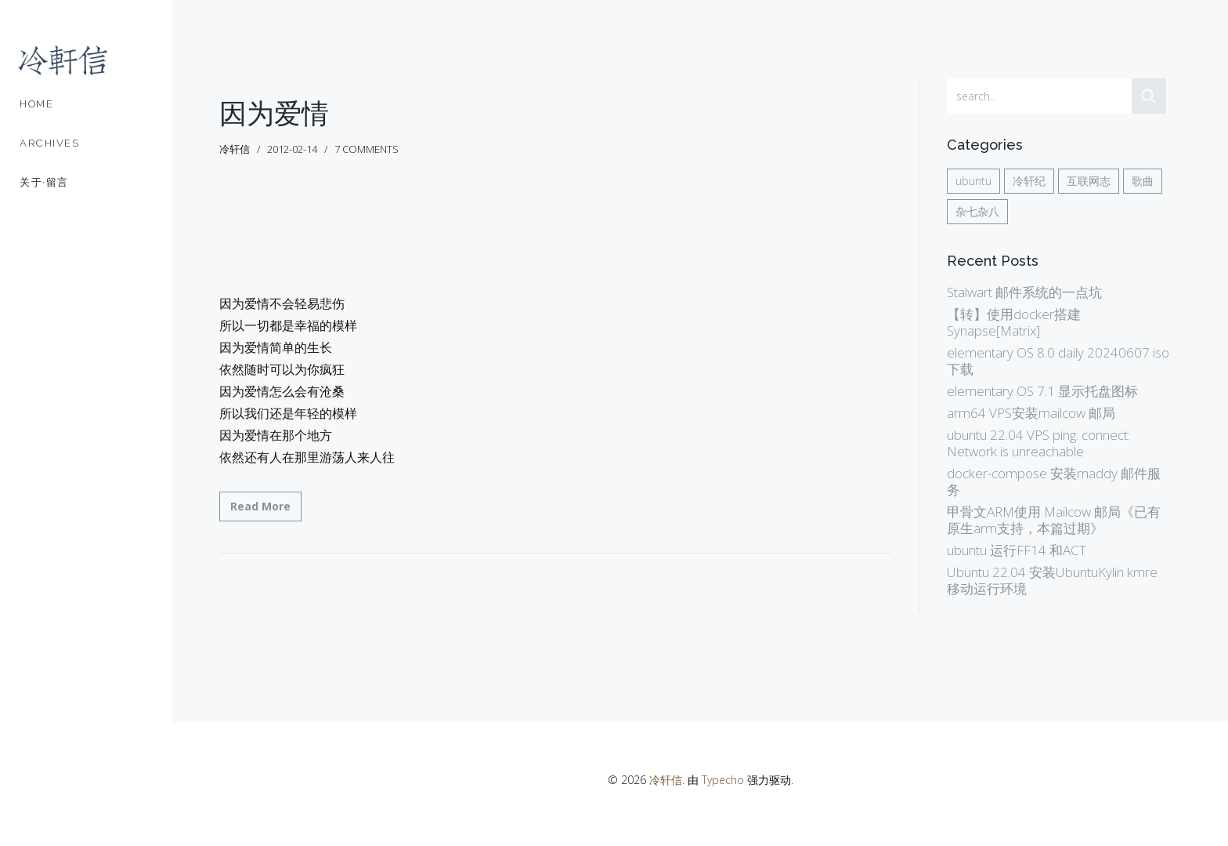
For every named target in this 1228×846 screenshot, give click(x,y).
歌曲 (1143, 180)
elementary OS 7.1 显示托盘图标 (1042, 391)
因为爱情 (274, 113)
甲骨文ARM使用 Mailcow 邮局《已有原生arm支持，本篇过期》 (1054, 520)
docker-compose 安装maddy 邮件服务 (1054, 481)
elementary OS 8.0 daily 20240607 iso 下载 (1058, 360)
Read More (260, 506)
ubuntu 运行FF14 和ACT (1016, 550)
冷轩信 (665, 779)
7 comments (366, 149)
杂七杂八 (977, 211)
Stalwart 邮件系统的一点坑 (1024, 292)
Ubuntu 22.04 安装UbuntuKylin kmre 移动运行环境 (1052, 580)
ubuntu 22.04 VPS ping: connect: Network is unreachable (1038, 443)
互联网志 (1089, 180)
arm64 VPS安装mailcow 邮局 (1031, 413)
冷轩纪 (1029, 180)
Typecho (723, 779)
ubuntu (973, 180)
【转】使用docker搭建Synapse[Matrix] (1014, 322)
